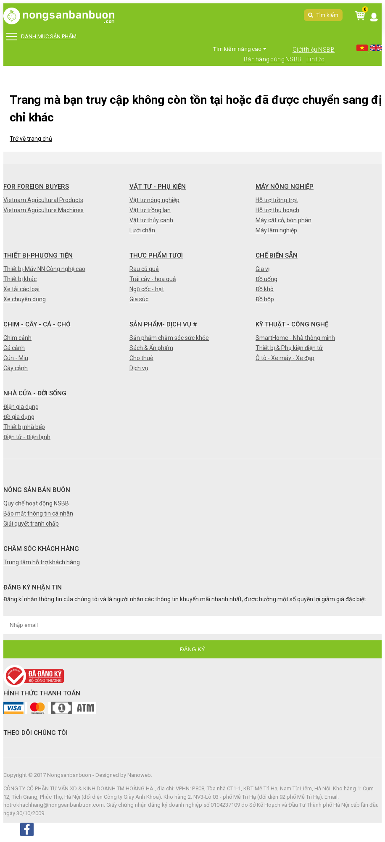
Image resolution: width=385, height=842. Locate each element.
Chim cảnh (17, 337)
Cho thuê (141, 358)
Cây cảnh (15, 368)
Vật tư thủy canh (151, 220)
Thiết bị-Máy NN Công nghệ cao (44, 269)
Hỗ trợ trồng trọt (277, 200)
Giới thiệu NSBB (314, 49)
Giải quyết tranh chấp (31, 523)
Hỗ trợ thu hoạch (277, 210)
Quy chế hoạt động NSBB (36, 503)
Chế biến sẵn (277, 255)
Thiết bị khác (20, 279)
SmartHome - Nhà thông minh (295, 337)
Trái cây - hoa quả (152, 279)
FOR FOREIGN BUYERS (36, 186)
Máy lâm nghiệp (276, 230)
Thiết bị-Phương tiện (38, 255)
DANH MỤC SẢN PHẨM (41, 36)
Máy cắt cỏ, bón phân (283, 220)
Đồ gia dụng (18, 416)
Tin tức (315, 59)
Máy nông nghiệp (285, 186)
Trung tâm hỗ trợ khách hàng (41, 562)
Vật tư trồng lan (150, 210)
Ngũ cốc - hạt (146, 289)
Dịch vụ (138, 368)
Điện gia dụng (21, 406)
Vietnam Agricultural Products (43, 200)
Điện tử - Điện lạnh (26, 437)
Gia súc (138, 299)
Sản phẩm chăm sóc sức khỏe (169, 337)
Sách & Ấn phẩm (151, 348)
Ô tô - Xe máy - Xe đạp (285, 358)
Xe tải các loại (21, 289)
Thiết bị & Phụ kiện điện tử (289, 348)
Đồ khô (265, 289)
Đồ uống (266, 279)
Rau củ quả (144, 269)
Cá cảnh (14, 348)
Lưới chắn (142, 230)
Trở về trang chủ (31, 138)
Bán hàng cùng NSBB (273, 59)
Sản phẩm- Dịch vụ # (163, 324)
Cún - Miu (15, 358)
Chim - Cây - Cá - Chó (37, 324)
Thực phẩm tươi (156, 255)
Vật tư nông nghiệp (154, 200)
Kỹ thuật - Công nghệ (292, 324)
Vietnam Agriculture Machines (43, 210)
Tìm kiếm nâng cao (239, 49)
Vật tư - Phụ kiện (157, 186)
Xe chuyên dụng (24, 299)
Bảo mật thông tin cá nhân (38, 513)
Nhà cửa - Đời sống (34, 393)
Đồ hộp (265, 299)
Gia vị (262, 269)
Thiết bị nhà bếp (24, 427)
